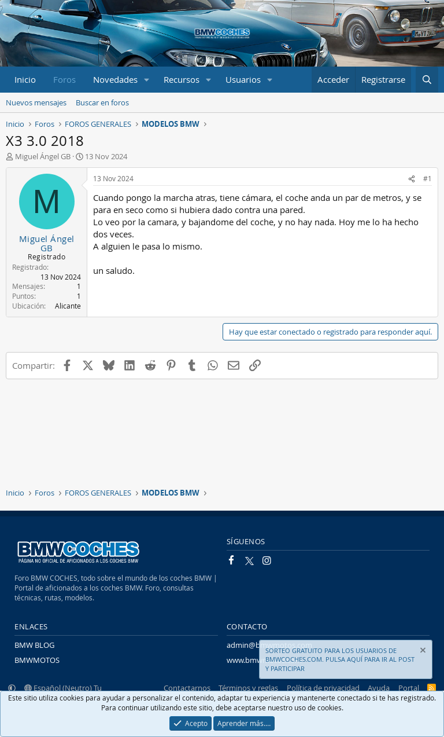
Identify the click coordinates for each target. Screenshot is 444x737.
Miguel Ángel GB (43, 156)
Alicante (68, 305)
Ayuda (379, 688)
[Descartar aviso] (422, 651)
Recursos (181, 79)
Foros (64, 79)
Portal (408, 688)
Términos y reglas (248, 688)
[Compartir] (411, 178)
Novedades (115, 79)
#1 (427, 178)
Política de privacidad (323, 688)
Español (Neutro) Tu (63, 688)
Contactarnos (187, 688)
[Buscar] (427, 80)
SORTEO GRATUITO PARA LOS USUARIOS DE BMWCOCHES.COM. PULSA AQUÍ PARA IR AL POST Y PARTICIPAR (340, 659)
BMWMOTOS (37, 660)
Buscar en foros (102, 102)
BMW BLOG (34, 645)
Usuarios (243, 79)
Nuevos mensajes (36, 102)
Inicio (25, 79)
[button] (147, 80)
